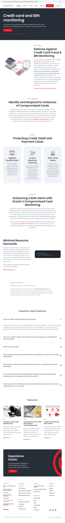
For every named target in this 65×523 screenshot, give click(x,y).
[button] (32, 319)
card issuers (37, 61)
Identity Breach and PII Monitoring (8, 504)
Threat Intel (51, 493)
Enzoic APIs (5, 492)
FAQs (35, 502)
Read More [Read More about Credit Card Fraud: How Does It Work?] (47, 438)
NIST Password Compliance (25, 490)
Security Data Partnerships (40, 489)
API (49, 222)
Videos (35, 507)
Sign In (58, 5)
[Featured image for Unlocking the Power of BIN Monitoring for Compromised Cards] (32, 411)
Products (19, 5)
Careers (51, 490)
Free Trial (50, 5)
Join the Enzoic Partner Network (39, 486)
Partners (31, 5)
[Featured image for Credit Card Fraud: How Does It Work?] (53, 411)
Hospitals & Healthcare (24, 501)
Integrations (6, 498)
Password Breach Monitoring (7, 495)
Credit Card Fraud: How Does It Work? (52, 423)
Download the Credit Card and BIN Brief (45, 88)
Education (21, 506)
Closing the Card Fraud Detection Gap (11, 423)
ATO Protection (22, 488)
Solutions (25, 5)
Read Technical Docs (9, 270)
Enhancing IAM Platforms (24, 495)
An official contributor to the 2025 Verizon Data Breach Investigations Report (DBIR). (20, 1)
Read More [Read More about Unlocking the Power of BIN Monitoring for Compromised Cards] (27, 439)
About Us (51, 486)
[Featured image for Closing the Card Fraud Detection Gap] (12, 411)
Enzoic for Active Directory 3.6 (9, 486)
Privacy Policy (50, 517)
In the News (36, 509)
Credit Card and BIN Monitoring (8, 501)
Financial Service (22, 508)
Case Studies (37, 505)
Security (51, 488)
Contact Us (8, 30)
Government (21, 504)
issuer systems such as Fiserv (25, 223)
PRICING (5, 509)
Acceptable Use (58, 517)
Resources (42, 5)
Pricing (36, 5)
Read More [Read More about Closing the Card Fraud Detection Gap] (6, 438)
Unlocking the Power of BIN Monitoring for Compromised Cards (31, 423)
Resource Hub (37, 498)
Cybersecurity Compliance (25, 493)
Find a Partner (37, 491)
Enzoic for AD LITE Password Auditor (7, 490)
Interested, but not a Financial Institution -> (14, 34)
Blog (35, 500)
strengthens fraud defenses (41, 119)
